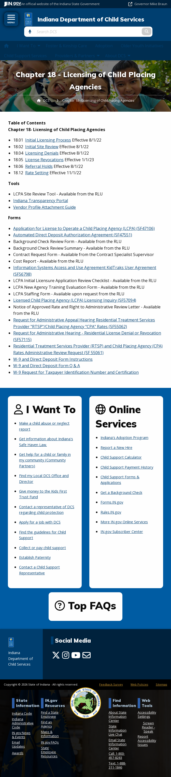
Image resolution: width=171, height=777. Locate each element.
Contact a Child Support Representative (41, 568)
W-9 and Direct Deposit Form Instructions (53, 351)
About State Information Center (117, 715)
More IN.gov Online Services (127, 520)
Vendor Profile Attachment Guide (44, 199)
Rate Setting (37, 165)
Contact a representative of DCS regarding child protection (45, 505)
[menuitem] (6, 38)
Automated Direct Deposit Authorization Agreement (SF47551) (72, 227)
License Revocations (44, 152)
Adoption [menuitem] (104, 38)
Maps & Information (50, 732)
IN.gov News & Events (21, 733)
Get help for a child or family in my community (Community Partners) (47, 452)
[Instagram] (65, 653)
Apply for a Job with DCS (42, 520)
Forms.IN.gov (113, 500)
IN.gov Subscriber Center (125, 530)
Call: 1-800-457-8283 (117, 754)
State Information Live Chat (117, 728)
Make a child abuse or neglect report (40, 418)
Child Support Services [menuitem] (25, 48)
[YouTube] (75, 653)
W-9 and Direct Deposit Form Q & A (46, 358)
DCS (46, 92)
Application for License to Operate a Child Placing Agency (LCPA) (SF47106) (84, 221)
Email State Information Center (117, 742)
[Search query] (145, 21)
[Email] (86, 653)
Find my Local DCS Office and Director (46, 471)
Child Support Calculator (124, 450)
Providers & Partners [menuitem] (78, 48)
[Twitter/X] (56, 653)
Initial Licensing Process (48, 132)
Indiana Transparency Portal (40, 193)
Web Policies (139, 683)
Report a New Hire (118, 440)
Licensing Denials (42, 145)
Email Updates (18, 742)
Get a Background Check (124, 490)
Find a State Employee (50, 713)
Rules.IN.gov (112, 510)
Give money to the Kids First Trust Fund (45, 486)
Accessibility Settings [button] (147, 713)
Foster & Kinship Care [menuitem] (66, 38)
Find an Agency (46, 722)
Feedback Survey (111, 683)
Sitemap (161, 683)
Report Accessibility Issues (147, 739)
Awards (17, 751)
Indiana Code (22, 712)
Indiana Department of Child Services (75, 21)
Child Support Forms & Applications (122, 477)
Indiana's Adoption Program (127, 430)
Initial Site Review (41, 139)
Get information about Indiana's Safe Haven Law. (43, 434)
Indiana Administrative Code (23, 721)
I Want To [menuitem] (29, 38)
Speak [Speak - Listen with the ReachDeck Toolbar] (148, 729)
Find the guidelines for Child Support (45, 533)
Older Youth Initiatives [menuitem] (142, 38)
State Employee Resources (49, 750)
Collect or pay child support (45, 546)
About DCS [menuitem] (118, 48)
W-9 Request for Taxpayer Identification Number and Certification (76, 364)
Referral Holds (39, 158)
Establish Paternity (37, 556)
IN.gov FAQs (50, 740)
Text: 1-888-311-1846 (117, 763)
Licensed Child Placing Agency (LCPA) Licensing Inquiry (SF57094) (74, 292)
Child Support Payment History (123, 462)
